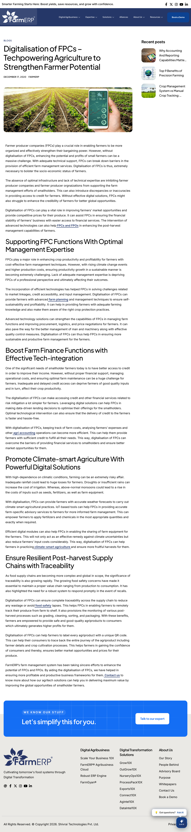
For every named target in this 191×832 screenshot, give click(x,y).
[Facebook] (166, 4)
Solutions (108, 17)
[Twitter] (171, 4)
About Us (139, 17)
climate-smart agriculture (52, 547)
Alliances (124, 17)
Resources (156, 17)
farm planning (58, 299)
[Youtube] (181, 4)
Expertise (91, 17)
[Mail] (5, 785)
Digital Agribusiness (69, 17)
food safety (43, 605)
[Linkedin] (186, 4)
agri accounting (24, 433)
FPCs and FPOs (67, 225)
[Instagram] (176, 4)
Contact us (112, 675)
